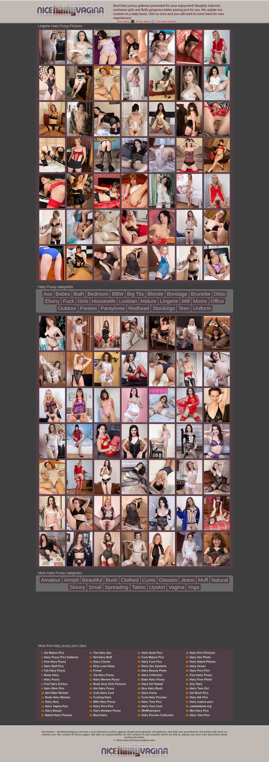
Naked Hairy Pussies (58, 715)
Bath (79, 294)
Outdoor (67, 308)
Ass (48, 294)
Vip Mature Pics (54, 652)
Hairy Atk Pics (199, 697)
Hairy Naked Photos (202, 661)
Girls (83, 301)
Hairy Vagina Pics (56, 706)
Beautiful (92, 580)
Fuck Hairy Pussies (154, 697)
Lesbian (128, 301)
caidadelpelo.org (200, 706)
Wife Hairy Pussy (104, 701)
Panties (88, 308)
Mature (148, 301)
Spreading (116, 587)
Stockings (164, 308)
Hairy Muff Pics (54, 666)
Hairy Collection (152, 675)
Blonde (155, 294)
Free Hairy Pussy (201, 675)
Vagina (176, 587)
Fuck (68, 301)
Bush (111, 580)
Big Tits (135, 294)
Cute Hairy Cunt (103, 692)
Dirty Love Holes (104, 666)
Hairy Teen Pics (152, 701)
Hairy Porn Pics (103, 706)
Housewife (104, 301)
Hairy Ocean (198, 666)
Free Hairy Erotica (55, 684)
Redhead (138, 308)
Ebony (52, 301)
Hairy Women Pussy (106, 679)
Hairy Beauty (53, 710)
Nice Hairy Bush (152, 688)
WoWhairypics (151, 710)
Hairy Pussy (52, 679)
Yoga (193, 587)
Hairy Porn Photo (201, 679)
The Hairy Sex (102, 652)
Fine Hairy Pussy (55, 661)
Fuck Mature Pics (153, 657)
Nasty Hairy (51, 675)
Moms (200, 301)
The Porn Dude (163, 21)
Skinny (77, 587)
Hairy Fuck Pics (152, 661)
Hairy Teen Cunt (152, 706)
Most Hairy (100, 715)
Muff (203, 580)
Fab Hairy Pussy (54, 670)
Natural (219, 580)
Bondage (177, 294)
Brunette (200, 294)
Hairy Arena (149, 692)
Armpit (71, 580)
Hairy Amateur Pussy (107, 710)
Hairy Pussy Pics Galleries (61, 657)
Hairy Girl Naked (152, 684)
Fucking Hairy (102, 697)
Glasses (168, 580)
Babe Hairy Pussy (153, 679)
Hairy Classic (102, 661)
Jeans (188, 580)
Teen (184, 308)
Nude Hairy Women (57, 697)
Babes (63, 294)
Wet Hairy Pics (199, 710)
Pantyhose (113, 308)
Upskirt (157, 587)
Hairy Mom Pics (54, 688)
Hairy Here (52, 701)
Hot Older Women (56, 692)
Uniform (202, 308)
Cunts (148, 580)
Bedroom (98, 294)
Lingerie (169, 301)
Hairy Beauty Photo (154, 670)
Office (217, 301)
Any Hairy (196, 684)
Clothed (129, 580)
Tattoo (139, 587)
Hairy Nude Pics (152, 652)
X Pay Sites (140, 21)
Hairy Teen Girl (199, 688)
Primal (97, 670)
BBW (118, 294)
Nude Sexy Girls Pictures (109, 684)
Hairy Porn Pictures (202, 652)
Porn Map (121, 21)
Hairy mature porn (201, 701)
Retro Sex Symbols (154, 666)
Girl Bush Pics (199, 692)
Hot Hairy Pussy (103, 688)
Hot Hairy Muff (102, 657)
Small (95, 587)
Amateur (50, 580)
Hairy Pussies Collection (158, 715)
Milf (186, 301)
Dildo (219, 294)
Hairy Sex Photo (200, 657)
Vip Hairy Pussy (103, 675)
